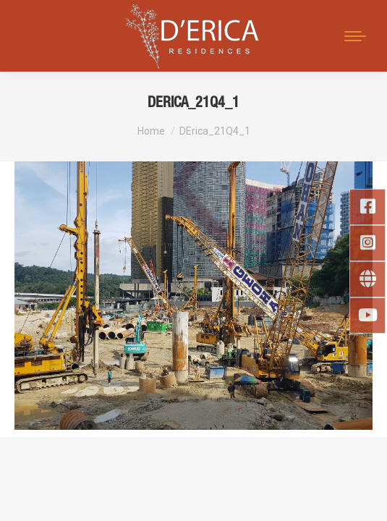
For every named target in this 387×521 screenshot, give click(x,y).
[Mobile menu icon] (355, 36)
